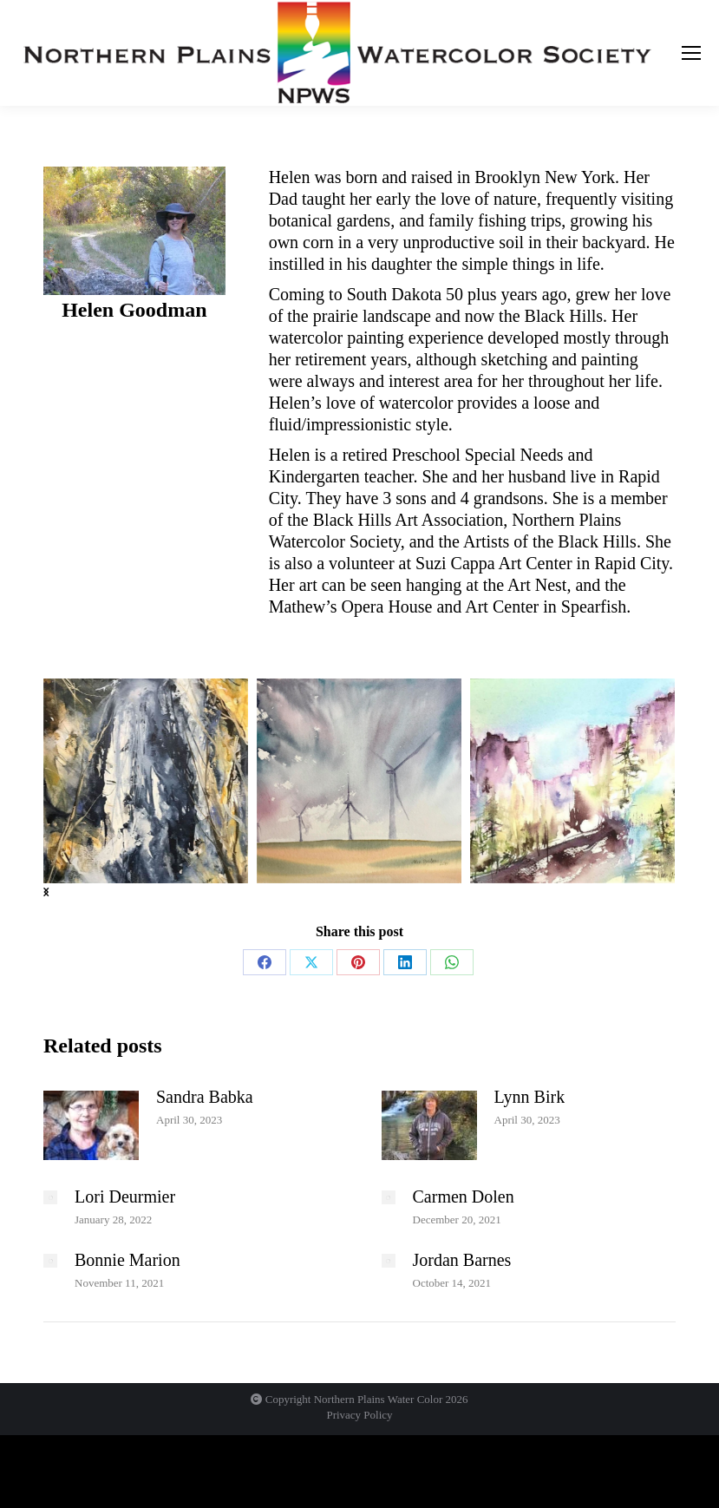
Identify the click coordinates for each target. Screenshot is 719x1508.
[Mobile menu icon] (691, 53)
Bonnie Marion (127, 1259)
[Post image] (91, 1125)
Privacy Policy (359, 1414)
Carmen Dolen (463, 1196)
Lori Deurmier (125, 1196)
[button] (46, 891)
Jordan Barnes (462, 1259)
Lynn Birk (529, 1096)
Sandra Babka (204, 1096)
